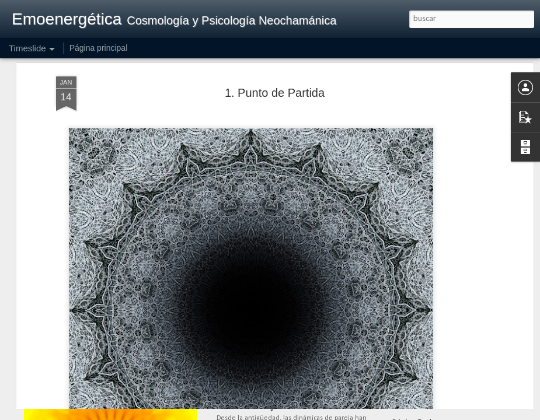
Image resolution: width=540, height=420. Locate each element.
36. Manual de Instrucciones (443, 381)
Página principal (98, 47)
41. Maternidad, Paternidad (280, 363)
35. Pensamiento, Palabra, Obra (450, 402)
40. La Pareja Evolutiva (271, 405)
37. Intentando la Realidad (439, 361)
